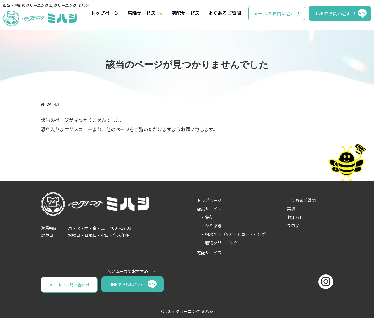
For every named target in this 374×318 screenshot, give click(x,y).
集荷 (209, 217)
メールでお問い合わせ (276, 13)
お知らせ (295, 217)
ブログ (293, 226)
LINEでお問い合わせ (334, 13)
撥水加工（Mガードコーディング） (237, 234)
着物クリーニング (221, 243)
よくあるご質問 (224, 12)
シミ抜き (213, 226)
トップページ (105, 12)
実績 (291, 209)
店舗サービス (141, 12)
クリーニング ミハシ (194, 311)
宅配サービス (186, 12)
